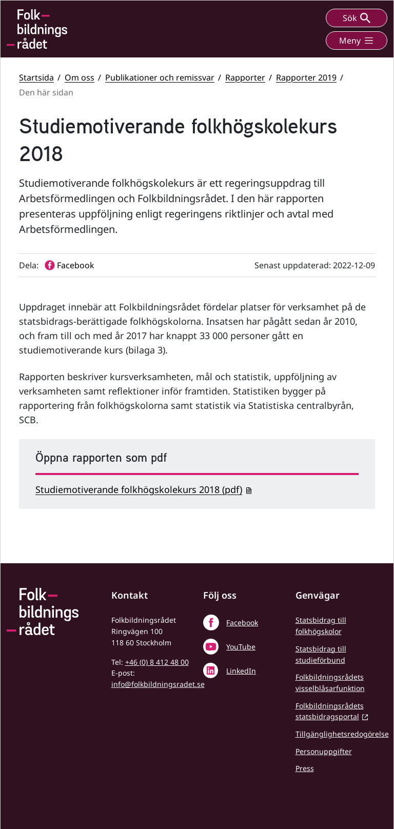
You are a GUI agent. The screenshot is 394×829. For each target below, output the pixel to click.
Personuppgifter (324, 751)
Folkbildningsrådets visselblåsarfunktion (330, 682)
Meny (356, 40)
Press (305, 768)
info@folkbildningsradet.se (158, 684)
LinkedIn (241, 671)
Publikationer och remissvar (159, 77)
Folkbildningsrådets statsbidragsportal (330, 711)
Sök (356, 18)
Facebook (242, 622)
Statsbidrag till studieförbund (321, 654)
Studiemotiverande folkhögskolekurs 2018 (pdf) (138, 489)
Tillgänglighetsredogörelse (342, 734)
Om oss (79, 77)
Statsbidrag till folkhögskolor (321, 625)
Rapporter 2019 (306, 77)
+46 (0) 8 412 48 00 (157, 662)
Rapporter (245, 77)
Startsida (36, 77)
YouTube (240, 647)
